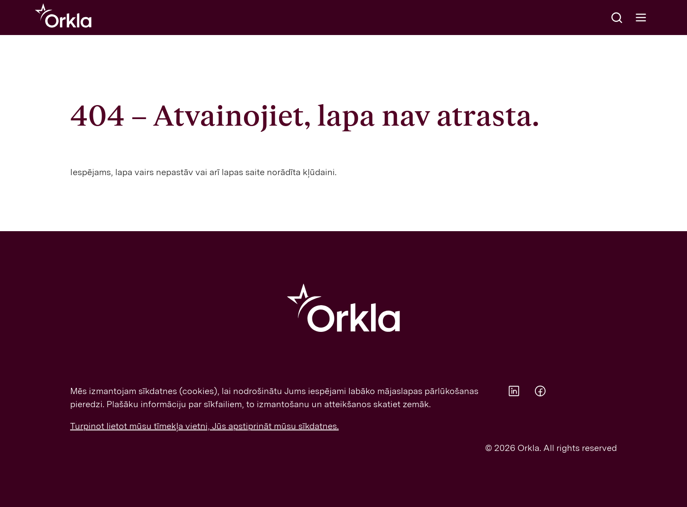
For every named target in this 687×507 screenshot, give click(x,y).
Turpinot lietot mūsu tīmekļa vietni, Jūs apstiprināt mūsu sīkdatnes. (204, 426)
